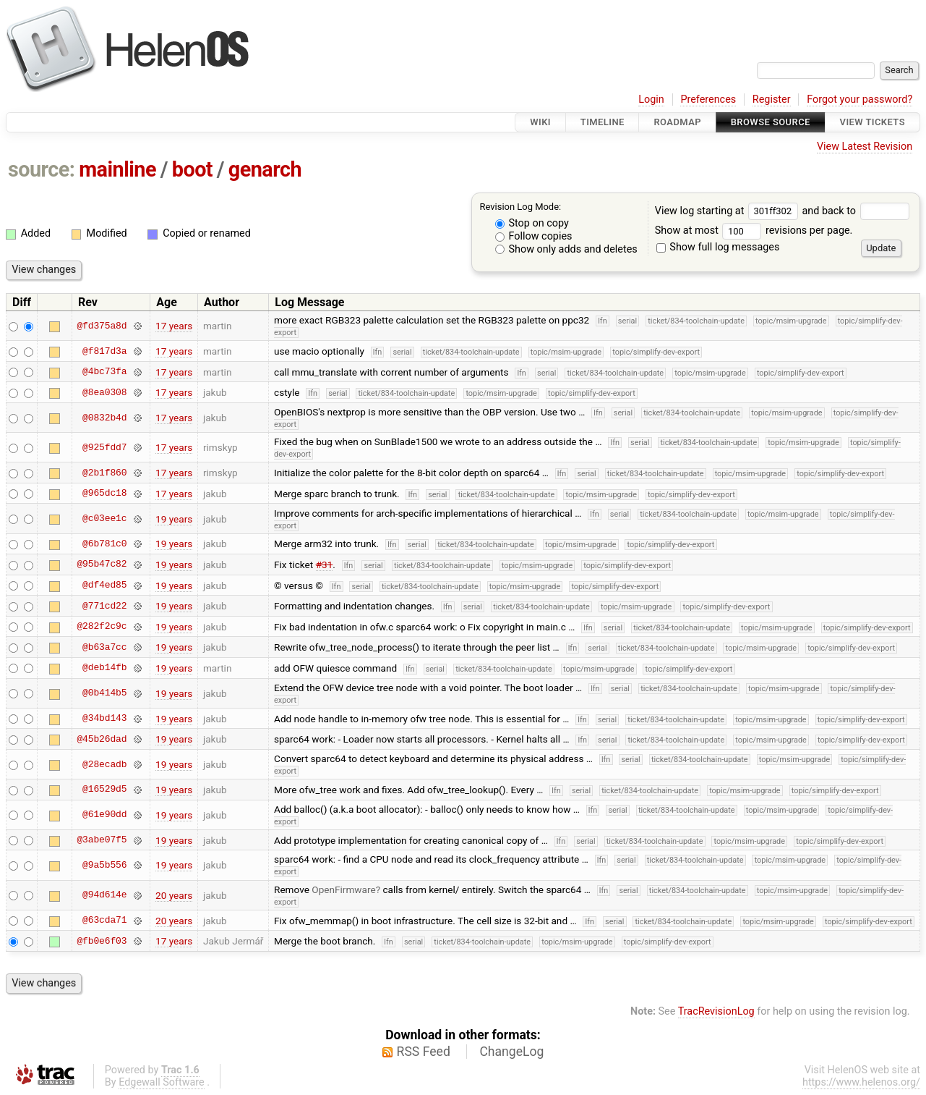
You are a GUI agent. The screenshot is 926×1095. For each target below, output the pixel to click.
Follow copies (534, 236)
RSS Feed (423, 1051)
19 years (173, 519)
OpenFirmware (343, 889)
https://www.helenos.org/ (861, 1082)
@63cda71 (104, 920)
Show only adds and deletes (566, 249)
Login (651, 99)
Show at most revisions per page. (754, 230)
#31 (324, 564)
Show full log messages (718, 247)
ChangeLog (511, 1051)
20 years (173, 895)
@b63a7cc (104, 647)
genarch (264, 169)
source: (41, 169)
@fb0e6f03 (102, 940)
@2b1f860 (104, 472)
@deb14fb (104, 668)
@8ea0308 (104, 392)
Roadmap (677, 122)
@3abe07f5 (102, 840)
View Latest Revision (864, 146)
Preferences (708, 99)
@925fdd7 (104, 447)
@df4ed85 (104, 585)
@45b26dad (102, 738)
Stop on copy (532, 223)
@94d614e (104, 895)
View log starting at (728, 211)
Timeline (602, 122)
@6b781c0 (104, 543)
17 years (173, 325)
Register (772, 99)
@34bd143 (104, 718)
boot (192, 169)
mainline (117, 169)
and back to (855, 211)
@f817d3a (104, 351)
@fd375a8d (102, 325)
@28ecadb (104, 764)
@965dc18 (104, 493)
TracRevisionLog (716, 1011)
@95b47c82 (102, 564)
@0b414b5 (104, 693)
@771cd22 (104, 605)
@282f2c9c (102, 626)
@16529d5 (104, 789)
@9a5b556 (104, 864)
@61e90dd (104, 814)
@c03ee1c (104, 518)
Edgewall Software (162, 1082)
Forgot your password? (859, 99)
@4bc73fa (104, 372)
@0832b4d (104, 417)
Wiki (540, 122)
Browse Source (770, 122)
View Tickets (872, 122)
